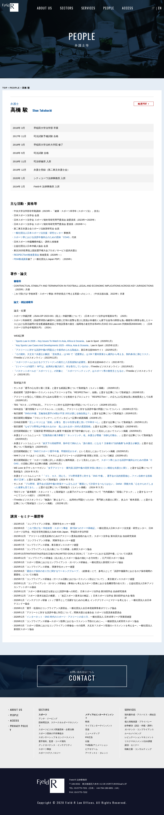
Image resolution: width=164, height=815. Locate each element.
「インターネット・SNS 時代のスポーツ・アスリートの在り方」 (57, 616)
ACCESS (127, 8)
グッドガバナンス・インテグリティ (55, 745)
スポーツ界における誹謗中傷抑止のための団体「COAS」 (43, 237)
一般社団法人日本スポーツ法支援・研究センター (38, 233)
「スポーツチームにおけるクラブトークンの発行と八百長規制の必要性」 (51, 362)
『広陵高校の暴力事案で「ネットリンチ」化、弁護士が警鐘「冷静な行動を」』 (81, 435)
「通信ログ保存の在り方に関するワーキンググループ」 (53, 571)
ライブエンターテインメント (98, 725)
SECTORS (66, 8)
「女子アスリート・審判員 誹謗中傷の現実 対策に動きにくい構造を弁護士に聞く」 (88, 468)
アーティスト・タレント (96, 753)
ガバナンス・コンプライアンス (139, 729)
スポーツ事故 (45, 749)
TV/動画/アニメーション (96, 745)
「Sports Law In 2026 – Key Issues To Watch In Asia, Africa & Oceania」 (50, 341)
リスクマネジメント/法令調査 (138, 741)
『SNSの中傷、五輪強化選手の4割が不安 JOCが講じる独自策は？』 (57, 413)
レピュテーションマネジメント (139, 737)
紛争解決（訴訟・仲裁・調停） (139, 725)
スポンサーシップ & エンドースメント (56, 737)
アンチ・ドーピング (48, 718)
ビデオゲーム (91, 749)
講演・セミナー (132, 745)
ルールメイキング (133, 733)
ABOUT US (44, 8)
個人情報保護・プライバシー (138, 721)
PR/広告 (89, 737)
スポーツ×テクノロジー (50, 753)
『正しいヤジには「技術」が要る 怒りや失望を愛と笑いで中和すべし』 (64, 422)
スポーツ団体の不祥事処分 (51, 733)
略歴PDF (143, 103)
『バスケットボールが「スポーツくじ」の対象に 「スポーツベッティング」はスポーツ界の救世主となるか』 (70, 371)
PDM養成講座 (21, 259)
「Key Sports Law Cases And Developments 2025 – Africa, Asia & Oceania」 (52, 345)
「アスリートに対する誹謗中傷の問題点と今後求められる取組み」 (47, 350)
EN (160, 8)
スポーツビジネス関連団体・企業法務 (56, 729)
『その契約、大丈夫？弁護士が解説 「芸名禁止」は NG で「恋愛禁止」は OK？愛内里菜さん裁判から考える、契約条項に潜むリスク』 (82, 354)
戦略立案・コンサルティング (138, 749)
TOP (4, 88)
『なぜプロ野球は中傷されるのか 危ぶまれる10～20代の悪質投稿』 (58, 426)
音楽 (87, 729)
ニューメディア (92, 733)
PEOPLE (108, 8)
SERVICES (88, 8)
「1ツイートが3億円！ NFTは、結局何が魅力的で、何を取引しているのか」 (52, 366)
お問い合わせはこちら (82, 677)
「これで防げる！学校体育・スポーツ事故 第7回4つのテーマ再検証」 (61, 528)
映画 (87, 721)
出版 (87, 741)
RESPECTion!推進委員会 (26, 255)
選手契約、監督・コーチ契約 (52, 741)
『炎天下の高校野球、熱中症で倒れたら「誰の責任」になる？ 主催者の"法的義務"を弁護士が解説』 (91, 443)
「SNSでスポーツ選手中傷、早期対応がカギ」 (55, 451)
